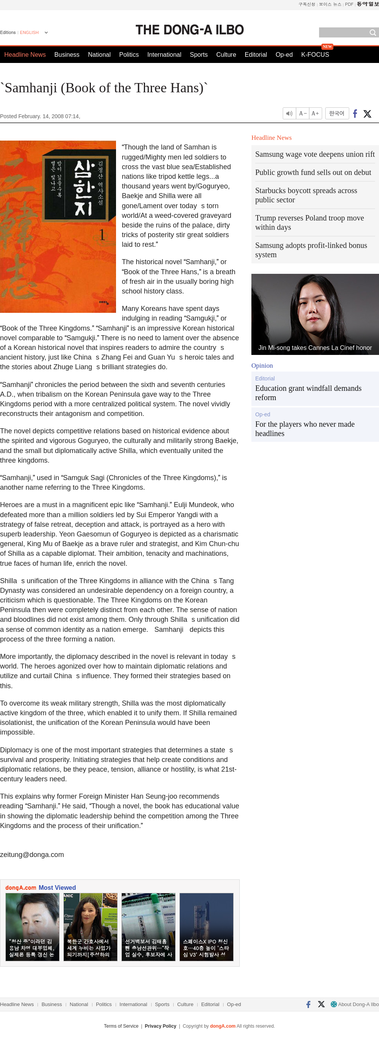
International (164, 54)
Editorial (256, 54)
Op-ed (284, 54)
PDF (349, 4)
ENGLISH (29, 32)
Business (67, 54)
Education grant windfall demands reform (308, 393)
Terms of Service (121, 1026)
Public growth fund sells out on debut (313, 172)
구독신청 (307, 4)
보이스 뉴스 (330, 4)
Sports (199, 54)
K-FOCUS (315, 54)
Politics (129, 54)
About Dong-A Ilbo (355, 1004)
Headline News (25, 54)
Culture (226, 54)
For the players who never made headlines (305, 429)
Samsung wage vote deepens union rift (315, 154)
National (99, 54)
